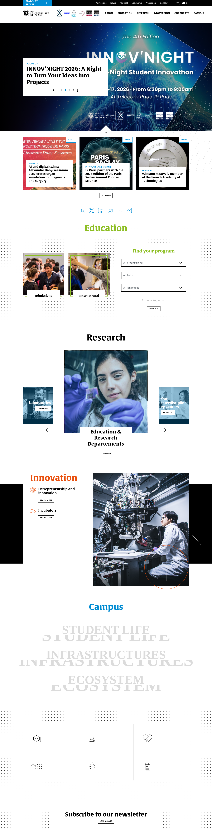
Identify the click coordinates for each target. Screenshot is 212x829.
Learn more (49, 409)
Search (154, 309)
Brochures (137, 2)
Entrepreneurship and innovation (58, 492)
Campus (199, 14)
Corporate (181, 14)
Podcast (124, 2)
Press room (150, 2)
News (113, 2)
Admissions (101, 2)
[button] (37, 3)
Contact (164, 2)
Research (143, 14)
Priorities (161, 413)
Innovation (162, 14)
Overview (106, 454)
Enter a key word (154, 301)
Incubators (48, 512)
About (109, 14)
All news (106, 196)
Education (125, 14)
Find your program (153, 251)
